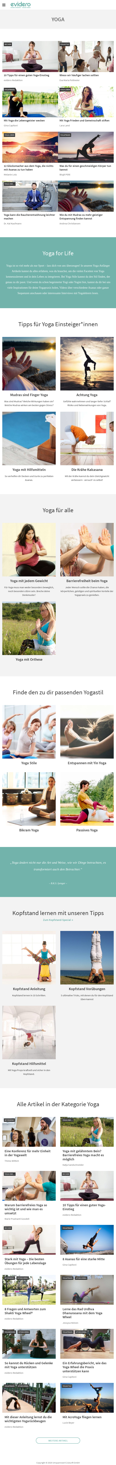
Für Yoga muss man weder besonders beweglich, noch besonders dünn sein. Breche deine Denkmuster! (29, 591)
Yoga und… (10, 184)
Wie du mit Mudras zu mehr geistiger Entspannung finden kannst (81, 216)
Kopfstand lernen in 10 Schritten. (29, 995)
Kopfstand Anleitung (29, 988)
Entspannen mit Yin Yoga (87, 763)
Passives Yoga (87, 830)
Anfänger (64, 184)
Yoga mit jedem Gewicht (29, 580)
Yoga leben (65, 89)
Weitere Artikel (58, 1440)
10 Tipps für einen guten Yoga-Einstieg (26, 75)
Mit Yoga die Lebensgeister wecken (24, 120)
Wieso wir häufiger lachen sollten (79, 75)
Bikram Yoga (29, 830)
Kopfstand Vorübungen (87, 988)
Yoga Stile (29, 763)
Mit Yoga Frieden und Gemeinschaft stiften (84, 120)
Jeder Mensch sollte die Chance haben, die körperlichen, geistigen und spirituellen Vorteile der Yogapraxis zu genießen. (87, 591)
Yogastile (64, 44)
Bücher (8, 44)
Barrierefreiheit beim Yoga (87, 580)
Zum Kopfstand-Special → (58, 920)
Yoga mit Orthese (29, 659)
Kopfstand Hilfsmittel (29, 1063)
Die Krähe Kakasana (87, 469)
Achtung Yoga (87, 394)
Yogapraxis (10, 89)
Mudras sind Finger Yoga (29, 394)
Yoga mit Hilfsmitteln (29, 469)
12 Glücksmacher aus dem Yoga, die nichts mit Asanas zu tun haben (28, 167)
